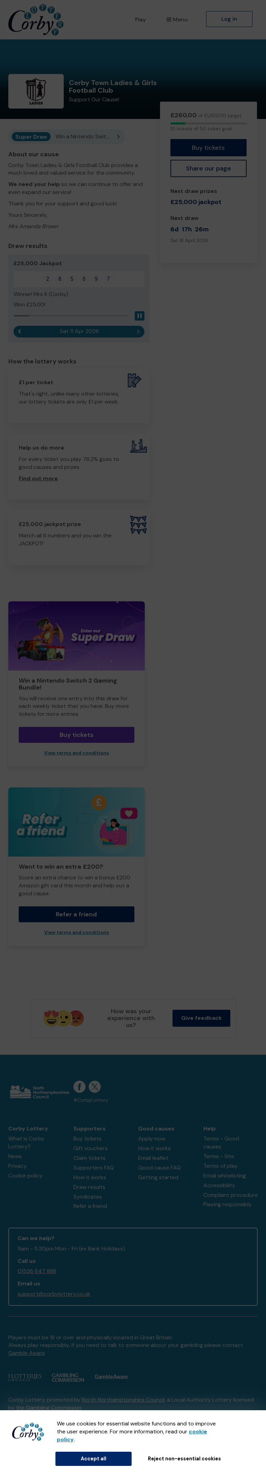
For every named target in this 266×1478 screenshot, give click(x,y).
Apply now (151, 1138)
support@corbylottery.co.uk (54, 1293)
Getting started (158, 1177)
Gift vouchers (90, 1148)
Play (140, 19)
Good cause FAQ (159, 1167)
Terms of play (220, 1166)
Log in (229, 18)
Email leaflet (153, 1158)
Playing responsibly (227, 1204)
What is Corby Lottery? (26, 1142)
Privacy (17, 1166)
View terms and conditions (76, 753)
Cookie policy (25, 1175)
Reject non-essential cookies (184, 1459)
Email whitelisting (224, 1175)
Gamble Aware (26, 1353)
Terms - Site (218, 1156)
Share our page (208, 168)
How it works (89, 1177)
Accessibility (219, 1185)
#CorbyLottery (90, 1100)
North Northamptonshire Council (123, 1399)
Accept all (93, 1459)
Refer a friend (76, 914)
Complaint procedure (230, 1195)
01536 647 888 (37, 1271)
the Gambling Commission (48, 1407)
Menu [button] (177, 19)
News (15, 1156)
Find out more (38, 478)
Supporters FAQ (93, 1167)
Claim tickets (89, 1158)
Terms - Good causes (221, 1142)
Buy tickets (208, 148)
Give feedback (201, 1018)
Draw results (89, 1187)
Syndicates (87, 1196)
